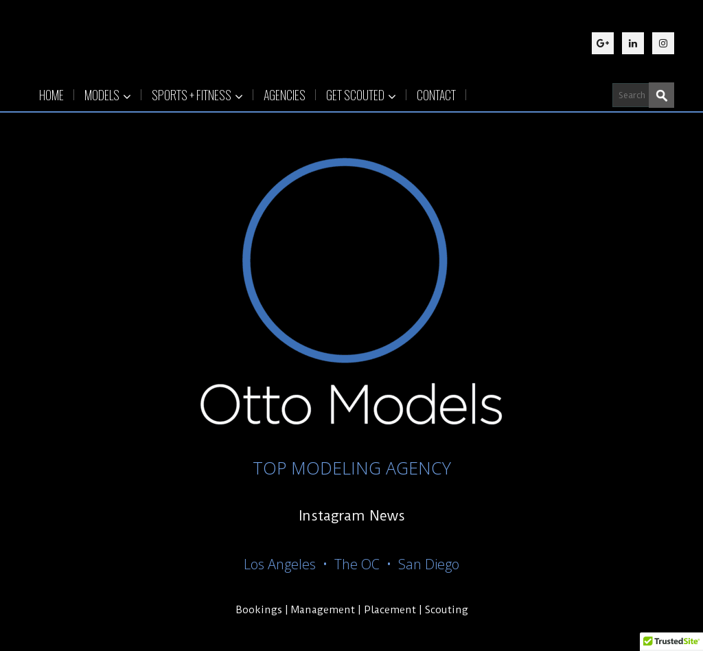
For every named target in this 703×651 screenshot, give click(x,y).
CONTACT (436, 95)
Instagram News (352, 515)
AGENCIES (285, 95)
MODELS (107, 95)
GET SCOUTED (361, 95)
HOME (51, 95)
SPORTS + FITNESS (197, 95)
